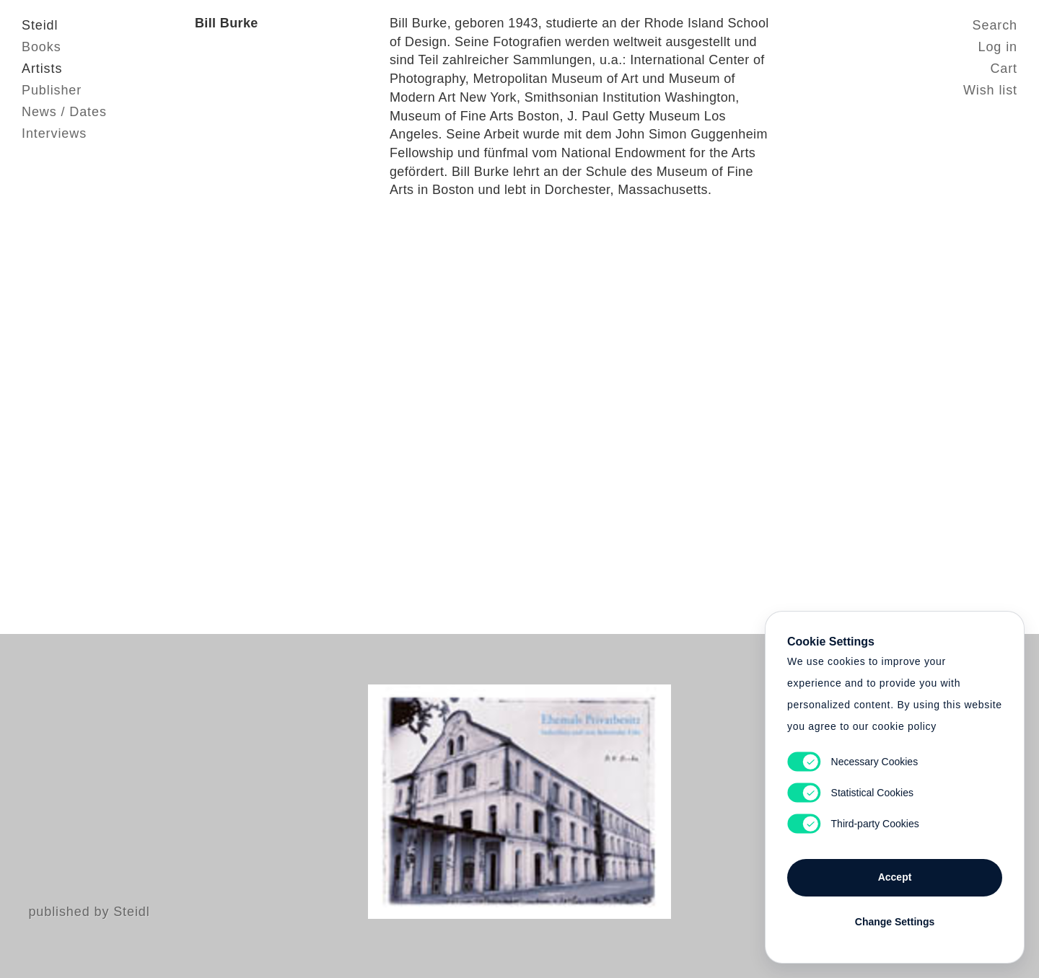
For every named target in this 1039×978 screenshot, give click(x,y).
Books (41, 47)
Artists (42, 68)
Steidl (40, 25)
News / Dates (64, 112)
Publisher (52, 90)
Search (995, 25)
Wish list (990, 90)
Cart (1003, 68)
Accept (895, 877)
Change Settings (894, 922)
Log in (997, 47)
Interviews (54, 133)
